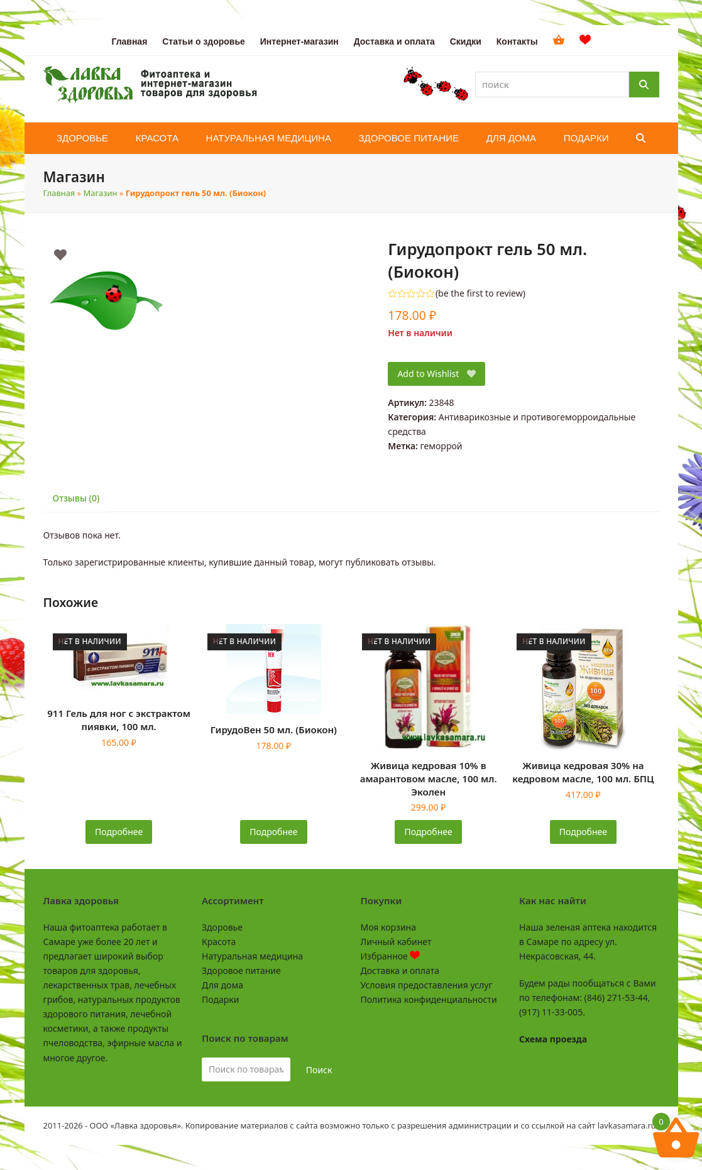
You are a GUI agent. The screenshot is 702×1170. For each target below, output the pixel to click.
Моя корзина (388, 927)
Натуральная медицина (252, 956)
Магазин (101, 193)
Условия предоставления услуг (427, 985)
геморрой (441, 446)
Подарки (220, 999)
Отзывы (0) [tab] (76, 498)
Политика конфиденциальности (429, 999)
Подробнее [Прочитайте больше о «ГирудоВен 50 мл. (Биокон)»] (273, 832)
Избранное (390, 956)
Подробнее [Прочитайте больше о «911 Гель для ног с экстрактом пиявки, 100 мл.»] (119, 832)
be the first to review (480, 293)
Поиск (319, 1070)
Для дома (222, 985)
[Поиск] (644, 84)
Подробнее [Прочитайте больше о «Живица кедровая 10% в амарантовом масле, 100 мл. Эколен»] (428, 832)
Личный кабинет (396, 942)
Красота (219, 942)
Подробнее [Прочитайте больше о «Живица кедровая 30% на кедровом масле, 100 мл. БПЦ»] (583, 832)
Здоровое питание (241, 970)
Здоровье (222, 927)
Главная (59, 193)
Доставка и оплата (400, 970)
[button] (640, 138)
